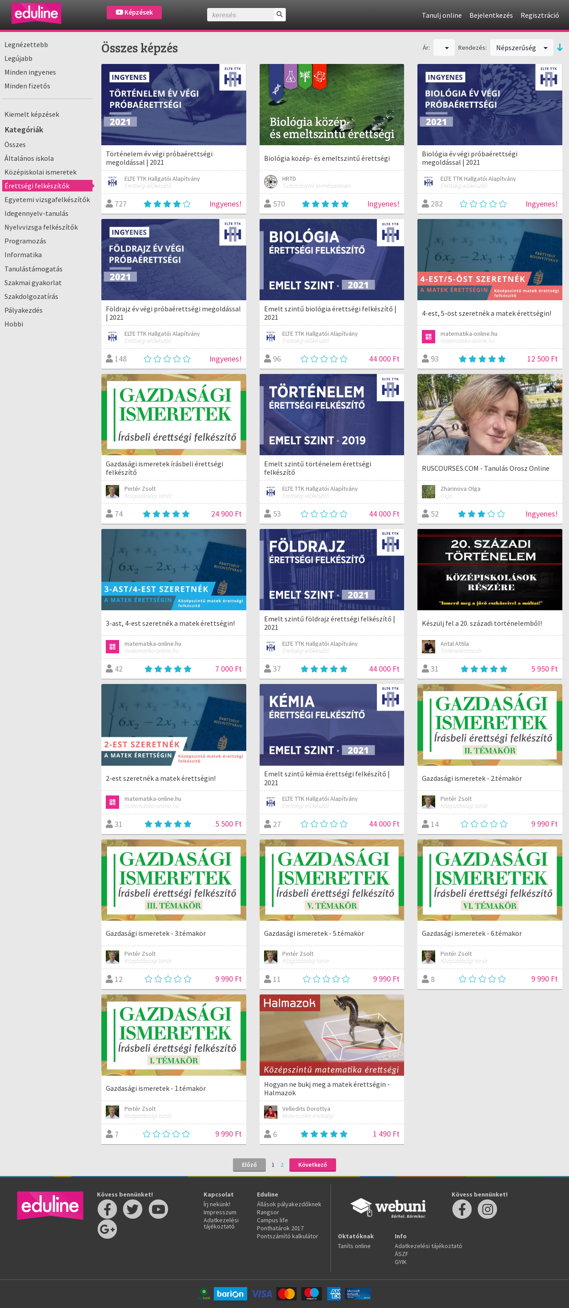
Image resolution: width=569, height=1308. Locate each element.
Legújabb (18, 58)
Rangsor (268, 1212)
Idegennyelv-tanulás (36, 213)
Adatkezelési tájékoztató (221, 1223)
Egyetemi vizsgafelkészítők (47, 199)
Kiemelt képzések (31, 114)
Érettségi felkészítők (36, 185)
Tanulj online (442, 15)
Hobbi (13, 323)
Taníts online (354, 1246)
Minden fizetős (27, 85)
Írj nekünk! (217, 1204)
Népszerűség (522, 47)
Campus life (272, 1220)
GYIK (401, 1262)
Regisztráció (540, 15)
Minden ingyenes (30, 72)
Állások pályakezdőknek (289, 1204)
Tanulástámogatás (33, 268)
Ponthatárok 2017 (280, 1228)
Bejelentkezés (491, 15)
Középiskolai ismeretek (40, 171)
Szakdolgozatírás (31, 296)
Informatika (23, 254)
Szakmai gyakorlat (33, 282)
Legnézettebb (26, 44)
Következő (312, 1165)
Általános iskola (29, 158)
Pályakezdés (23, 310)
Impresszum (220, 1212)
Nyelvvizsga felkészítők (41, 227)
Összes (15, 144)
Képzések (134, 12)
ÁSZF (402, 1254)
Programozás (25, 240)
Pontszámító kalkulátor (287, 1236)
